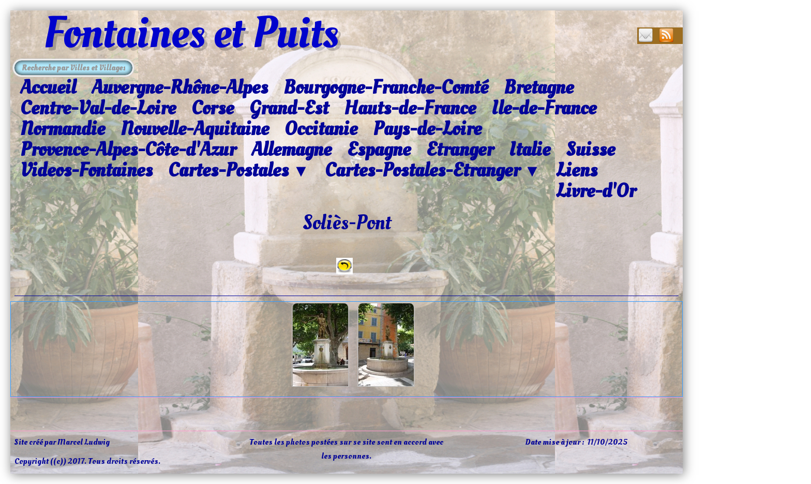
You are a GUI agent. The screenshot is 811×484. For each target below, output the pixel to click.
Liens (576, 170)
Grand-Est (288, 108)
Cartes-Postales (238, 171)
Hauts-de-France (410, 108)
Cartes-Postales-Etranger (432, 171)
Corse (212, 108)
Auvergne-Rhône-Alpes (180, 87)
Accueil (48, 87)
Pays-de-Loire (427, 129)
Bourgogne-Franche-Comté (385, 87)
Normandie (62, 129)
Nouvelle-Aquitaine (195, 129)
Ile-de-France (543, 108)
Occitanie (320, 129)
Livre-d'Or (596, 191)
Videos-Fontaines (86, 170)
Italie (529, 149)
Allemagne (291, 149)
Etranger (459, 149)
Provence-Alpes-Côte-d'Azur (128, 149)
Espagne (379, 149)
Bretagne (539, 87)
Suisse (590, 149)
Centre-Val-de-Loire (98, 108)
